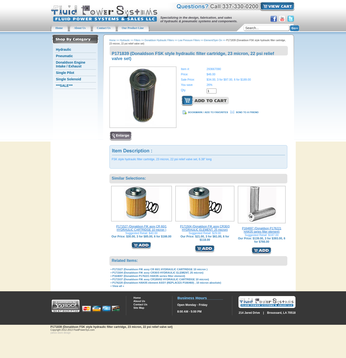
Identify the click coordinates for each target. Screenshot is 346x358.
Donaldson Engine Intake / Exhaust (70, 64)
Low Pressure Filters (189, 40)
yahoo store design (61, 332)
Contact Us (140, 304)
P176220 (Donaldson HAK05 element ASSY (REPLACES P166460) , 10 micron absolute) (166, 282)
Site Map (138, 307)
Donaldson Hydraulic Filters (159, 40)
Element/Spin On (213, 40)
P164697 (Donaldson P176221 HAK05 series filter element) (261, 230)
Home (112, 40)
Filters (137, 40)
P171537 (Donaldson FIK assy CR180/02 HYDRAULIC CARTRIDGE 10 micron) (160, 279)
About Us (139, 301)
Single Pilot (65, 73)
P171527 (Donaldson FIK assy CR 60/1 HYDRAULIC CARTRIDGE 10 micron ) (141, 228)
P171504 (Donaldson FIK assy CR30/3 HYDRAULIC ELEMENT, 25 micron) (205, 228)
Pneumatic (64, 56)
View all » (118, 286)
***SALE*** (64, 86)
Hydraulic (63, 49)
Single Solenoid (68, 79)
